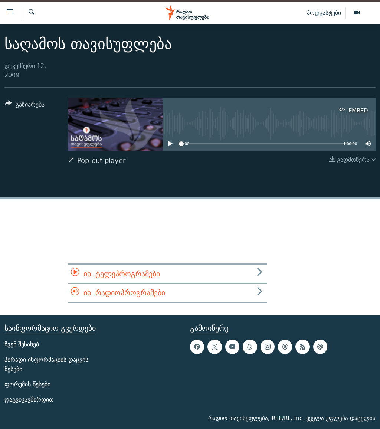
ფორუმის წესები (27, 384)
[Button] (25, 106)
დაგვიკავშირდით (29, 399)
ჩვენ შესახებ (21, 344)
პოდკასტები (324, 12)
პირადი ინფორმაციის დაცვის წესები (46, 364)
